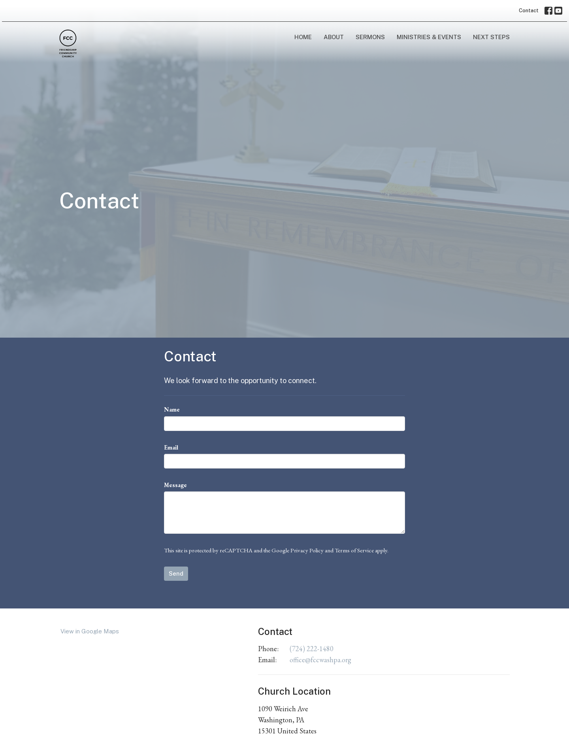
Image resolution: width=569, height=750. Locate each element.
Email (171, 447)
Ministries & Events (429, 37)
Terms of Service (354, 550)
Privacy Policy (307, 550)
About (334, 37)
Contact (529, 10)
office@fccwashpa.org (320, 659)
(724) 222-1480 (311, 648)
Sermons (370, 37)
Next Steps (491, 37)
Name (172, 409)
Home (303, 37)
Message (175, 485)
